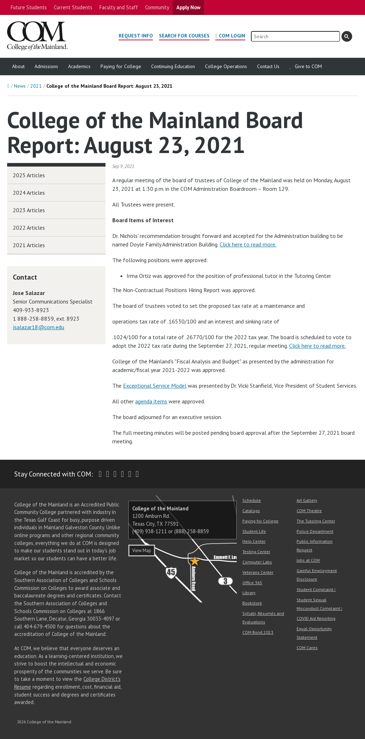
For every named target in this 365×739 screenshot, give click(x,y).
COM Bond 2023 (257, 632)
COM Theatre (309, 510)
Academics (79, 66)
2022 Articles (29, 227)
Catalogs (251, 510)
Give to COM (308, 66)
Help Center (254, 541)
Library (249, 592)
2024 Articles (29, 192)
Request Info (136, 35)
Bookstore (252, 603)
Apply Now (188, 7)
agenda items (151, 401)
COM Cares (307, 647)
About (18, 66)
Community (157, 7)
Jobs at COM (308, 560)
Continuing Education (173, 66)
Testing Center (256, 551)
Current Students (73, 7)
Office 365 (252, 582)
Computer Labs (257, 562)
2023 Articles (29, 210)
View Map (141, 550)
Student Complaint (315, 589)
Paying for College (121, 66)
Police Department (315, 531)
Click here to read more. (248, 244)
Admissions (46, 66)
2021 (36, 86)
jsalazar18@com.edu (38, 327)
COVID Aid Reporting (316, 618)
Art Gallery (307, 500)
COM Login (232, 35)
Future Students (29, 7)
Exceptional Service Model (154, 385)
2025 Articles (29, 175)
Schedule (251, 500)
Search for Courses (184, 35)
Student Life (254, 531)
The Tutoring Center (316, 521)
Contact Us (268, 66)
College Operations (226, 66)
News (20, 86)
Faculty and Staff (118, 7)
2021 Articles (29, 245)
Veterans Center (257, 572)
